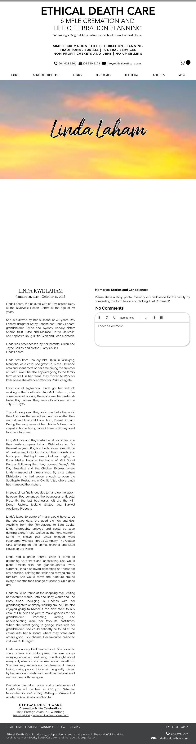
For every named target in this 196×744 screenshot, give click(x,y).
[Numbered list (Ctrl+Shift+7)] (154, 317)
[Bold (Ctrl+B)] (99, 317)
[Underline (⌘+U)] (114, 317)
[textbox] (142, 333)
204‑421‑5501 (68, 63)
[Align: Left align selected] (146, 317)
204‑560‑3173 (91, 63)
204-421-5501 (21, 715)
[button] (186, 62)
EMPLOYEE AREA (177, 727)
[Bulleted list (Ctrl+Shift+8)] (161, 317)
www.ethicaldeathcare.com (51, 715)
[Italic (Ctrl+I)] (107, 317)
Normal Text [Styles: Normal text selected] (127, 317)
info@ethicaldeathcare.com (124, 63)
